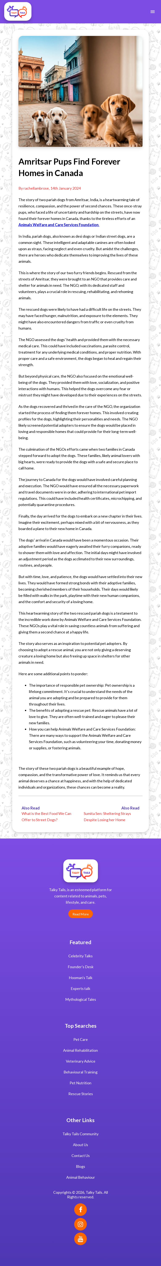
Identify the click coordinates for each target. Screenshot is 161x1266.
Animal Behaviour (80, 1177)
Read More (81, 914)
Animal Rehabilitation (80, 1050)
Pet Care (80, 1039)
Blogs (80, 1166)
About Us (80, 1144)
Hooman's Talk (80, 977)
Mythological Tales (80, 999)
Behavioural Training (80, 1072)
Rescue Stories (80, 1093)
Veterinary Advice (80, 1061)
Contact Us (80, 1155)
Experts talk (80, 988)
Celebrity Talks (80, 956)
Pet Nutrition (80, 1083)
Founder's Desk (80, 966)
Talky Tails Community (80, 1134)
